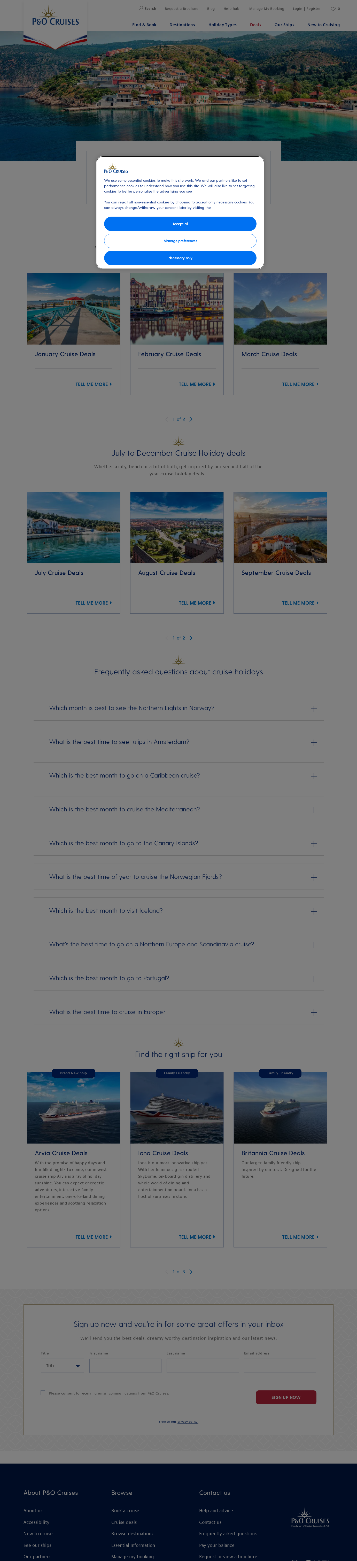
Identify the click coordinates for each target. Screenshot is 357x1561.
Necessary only (180, 258)
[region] (180, 212)
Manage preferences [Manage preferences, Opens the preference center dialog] (180, 241)
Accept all (180, 224)
